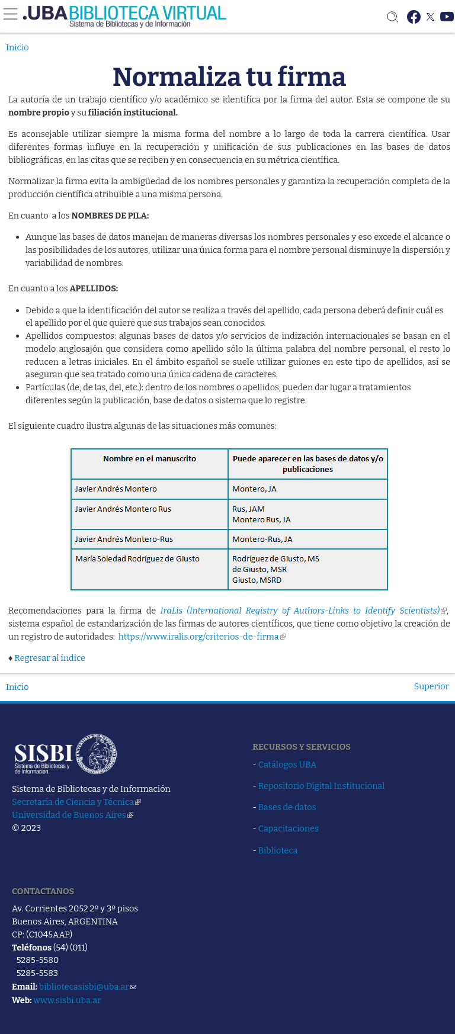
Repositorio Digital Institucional (321, 786)
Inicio (17, 47)
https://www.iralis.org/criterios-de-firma (202, 636)
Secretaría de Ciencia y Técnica (76, 802)
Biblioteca (278, 850)
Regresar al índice (49, 658)
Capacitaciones (288, 828)
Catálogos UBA (287, 764)
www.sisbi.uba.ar (67, 1000)
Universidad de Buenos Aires (72, 815)
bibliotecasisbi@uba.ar (87, 986)
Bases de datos (287, 807)
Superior (431, 686)
